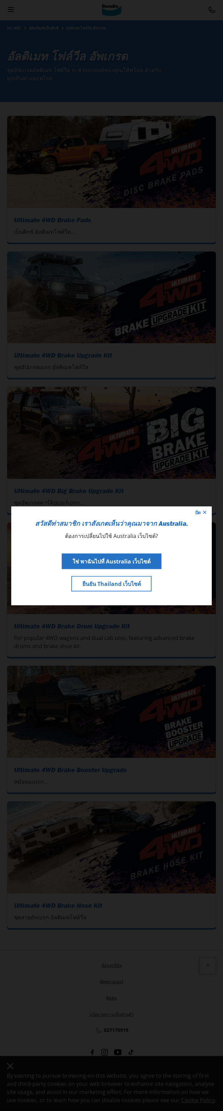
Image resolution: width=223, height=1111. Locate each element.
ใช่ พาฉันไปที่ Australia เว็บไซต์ (111, 561)
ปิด (200, 512)
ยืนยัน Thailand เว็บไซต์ (111, 583)
